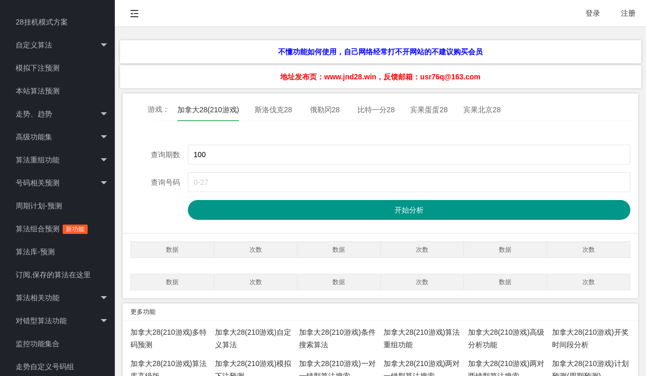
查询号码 (165, 182)
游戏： (159, 109)
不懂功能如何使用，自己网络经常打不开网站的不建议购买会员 (380, 52)
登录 (592, 13)
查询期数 (165, 154)
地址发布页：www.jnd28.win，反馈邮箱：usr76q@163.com (380, 77)
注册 (628, 13)
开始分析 (409, 210)
